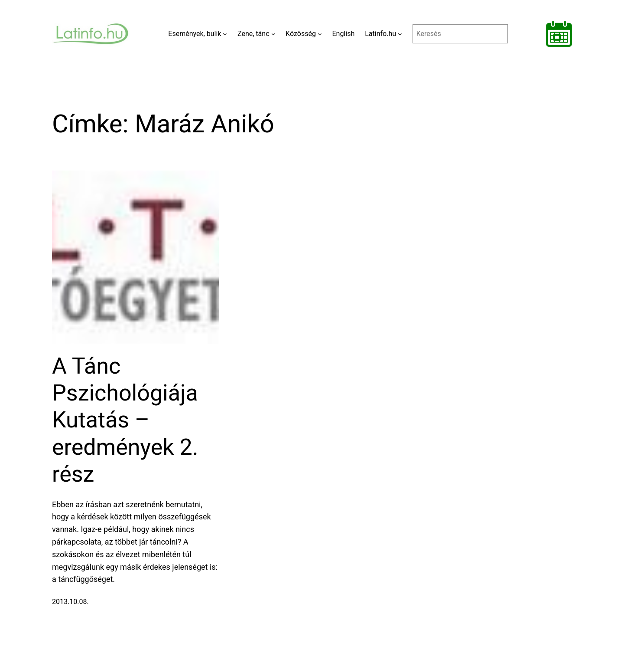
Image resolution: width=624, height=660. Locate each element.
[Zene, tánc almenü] (273, 34)
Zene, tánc (253, 34)
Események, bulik (194, 34)
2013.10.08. (70, 602)
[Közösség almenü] (320, 34)
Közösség (301, 34)
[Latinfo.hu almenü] (400, 34)
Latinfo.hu (380, 34)
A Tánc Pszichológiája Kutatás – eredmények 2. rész (125, 420)
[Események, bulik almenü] (225, 34)
